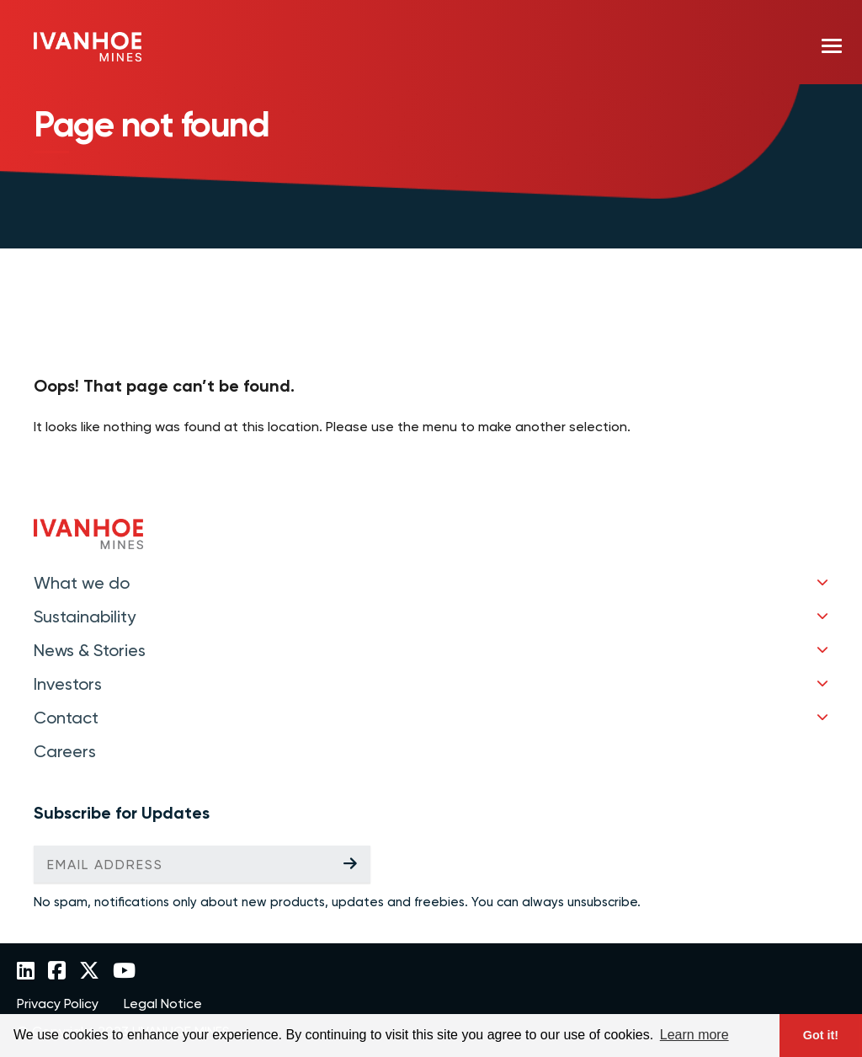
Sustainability (85, 616)
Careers (65, 751)
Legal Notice (163, 1004)
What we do (82, 583)
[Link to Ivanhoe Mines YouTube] (124, 972)
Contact (66, 717)
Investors (68, 684)
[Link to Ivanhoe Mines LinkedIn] (26, 972)
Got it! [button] (820, 1035)
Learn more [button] (694, 1035)
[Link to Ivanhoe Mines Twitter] (89, 972)
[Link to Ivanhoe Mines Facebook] (57, 972)
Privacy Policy (57, 1004)
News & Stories (90, 650)
